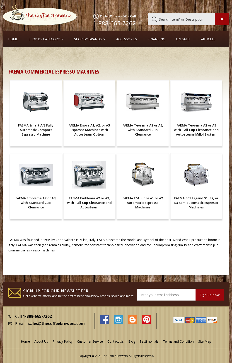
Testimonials (149, 341)
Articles (208, 39)
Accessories (126, 39)
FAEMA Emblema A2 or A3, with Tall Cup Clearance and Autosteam (89, 202)
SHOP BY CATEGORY (44, 39)
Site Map (204, 341)
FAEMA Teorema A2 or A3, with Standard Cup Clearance (143, 129)
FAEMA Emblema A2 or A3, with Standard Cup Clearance (35, 202)
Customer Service (173, 6)
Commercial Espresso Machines (86, 54)
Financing (156, 39)
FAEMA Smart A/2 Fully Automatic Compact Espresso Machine (35, 129)
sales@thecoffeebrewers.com (56, 323)
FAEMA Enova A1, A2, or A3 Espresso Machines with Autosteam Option (89, 129)
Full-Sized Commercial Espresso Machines (147, 54)
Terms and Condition (178, 341)
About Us (149, 6)
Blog (193, 6)
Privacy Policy (62, 341)
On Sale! (183, 39)
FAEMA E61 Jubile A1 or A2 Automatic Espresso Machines (143, 202)
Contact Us (115, 341)
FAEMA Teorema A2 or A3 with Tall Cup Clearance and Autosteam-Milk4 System (196, 129)
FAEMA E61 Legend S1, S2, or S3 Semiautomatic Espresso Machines (196, 202)
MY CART (221, 6)
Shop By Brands (88, 39)
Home (13, 39)
